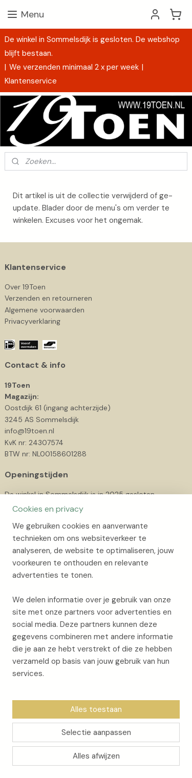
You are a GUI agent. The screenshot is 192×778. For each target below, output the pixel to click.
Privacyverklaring (32, 321)
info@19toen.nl (29, 430)
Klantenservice (31, 81)
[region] (96, 604)
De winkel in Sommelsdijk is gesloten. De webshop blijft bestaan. (92, 46)
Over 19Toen (25, 286)
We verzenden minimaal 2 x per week (74, 67)
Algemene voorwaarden (44, 309)
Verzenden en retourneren (48, 298)
